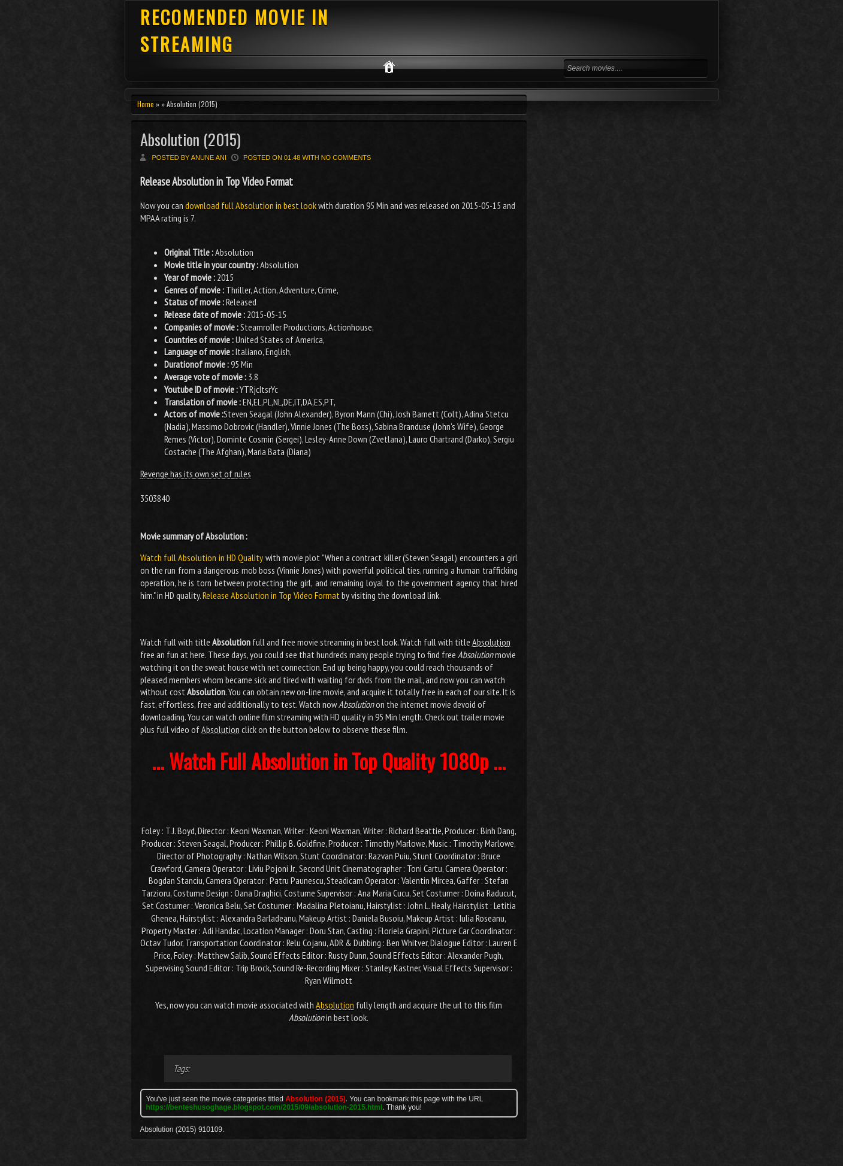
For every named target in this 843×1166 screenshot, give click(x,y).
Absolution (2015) (190, 139)
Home (145, 104)
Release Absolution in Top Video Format (271, 595)
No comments (346, 157)
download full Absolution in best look (250, 205)
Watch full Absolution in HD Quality (202, 558)
